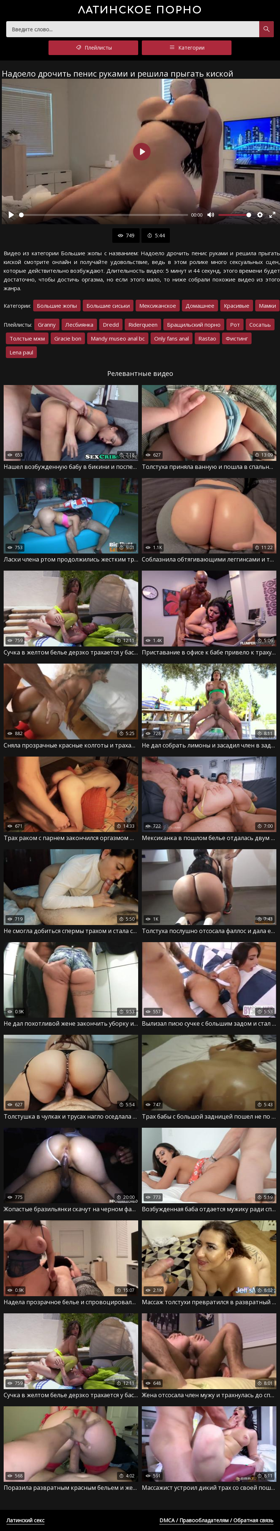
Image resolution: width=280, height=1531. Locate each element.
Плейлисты (93, 47)
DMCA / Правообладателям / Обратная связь (216, 1520)
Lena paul (21, 352)
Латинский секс (25, 1520)
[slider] (103, 214)
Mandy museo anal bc (118, 338)
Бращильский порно (194, 324)
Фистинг (237, 338)
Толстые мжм (27, 338)
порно (140, 10)
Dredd (111, 324)
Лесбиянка (79, 324)
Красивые (236, 305)
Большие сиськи (108, 305)
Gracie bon (67, 338)
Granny (47, 324)
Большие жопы (57, 305)
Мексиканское (157, 305)
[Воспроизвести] (11, 215)
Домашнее (200, 305)
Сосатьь (260, 324)
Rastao (207, 338)
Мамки (267, 305)
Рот (235, 324)
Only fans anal (171, 338)
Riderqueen (143, 324)
